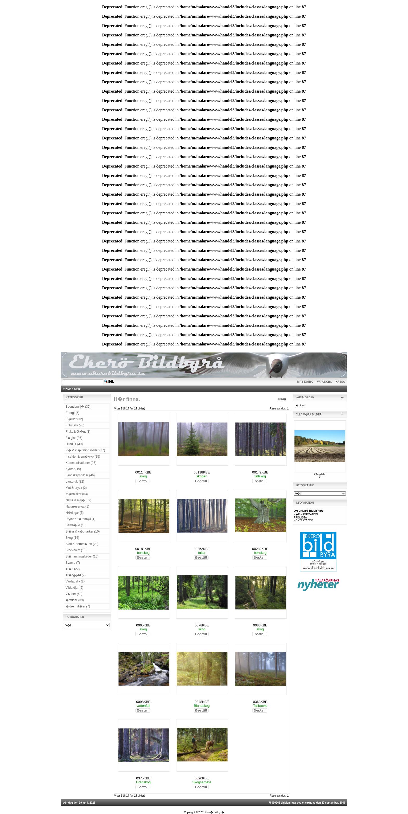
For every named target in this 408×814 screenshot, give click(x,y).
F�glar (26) (74, 438)
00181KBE (143, 549)
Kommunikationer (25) (81, 463)
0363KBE (260, 702)
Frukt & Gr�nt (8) (78, 431)
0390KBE (202, 778)
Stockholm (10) (76, 550)
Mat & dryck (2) (76, 488)
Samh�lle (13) (76, 525)
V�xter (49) (74, 594)
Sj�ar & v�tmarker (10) (83, 531)
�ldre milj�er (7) (78, 606)
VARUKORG (324, 381)
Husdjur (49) (74, 444)
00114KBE (143, 472)
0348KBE (202, 702)
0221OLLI (320, 473)
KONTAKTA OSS (304, 520)
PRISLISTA (300, 517)
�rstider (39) (75, 600)
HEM (68, 388)
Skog (77, 388)
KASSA (340, 381)
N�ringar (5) (75, 513)
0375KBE (143, 778)
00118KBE (202, 472)
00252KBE (202, 549)
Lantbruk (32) (75, 481)
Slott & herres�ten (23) (82, 544)
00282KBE (260, 549)
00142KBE (260, 472)
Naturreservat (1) (77, 506)
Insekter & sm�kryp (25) (83, 456)
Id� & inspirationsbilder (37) (85, 450)
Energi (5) (72, 413)
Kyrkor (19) (73, 469)
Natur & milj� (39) (78, 500)
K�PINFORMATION (306, 514)
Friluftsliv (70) (75, 425)
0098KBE (143, 702)
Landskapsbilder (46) (80, 475)
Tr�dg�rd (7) (76, 575)
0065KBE (143, 625)
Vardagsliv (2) (75, 581)
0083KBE (260, 625)
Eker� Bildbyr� (214, 812)
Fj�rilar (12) (74, 419)
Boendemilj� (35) (78, 406)
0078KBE (202, 625)
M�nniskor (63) (77, 494)
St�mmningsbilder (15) (82, 556)
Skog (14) (72, 538)
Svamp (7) (73, 563)
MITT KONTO (305, 381)
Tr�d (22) (73, 569)
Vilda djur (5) (74, 587)
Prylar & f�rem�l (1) (80, 519)
